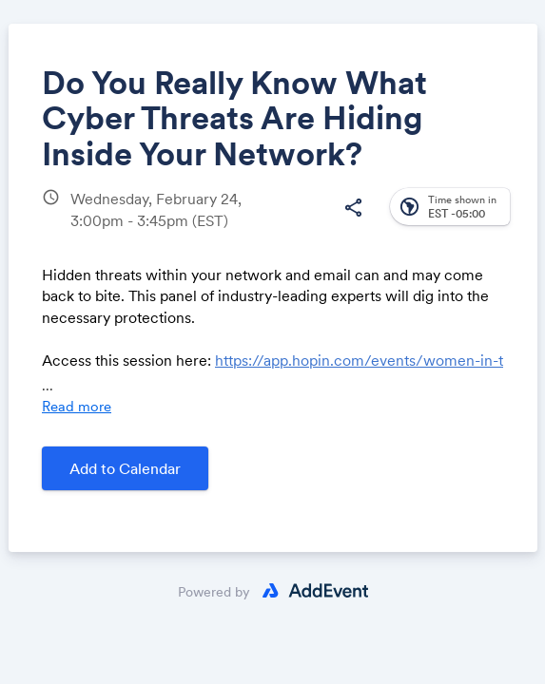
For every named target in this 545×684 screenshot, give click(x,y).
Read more (76, 406)
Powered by (214, 591)
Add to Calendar (125, 468)
